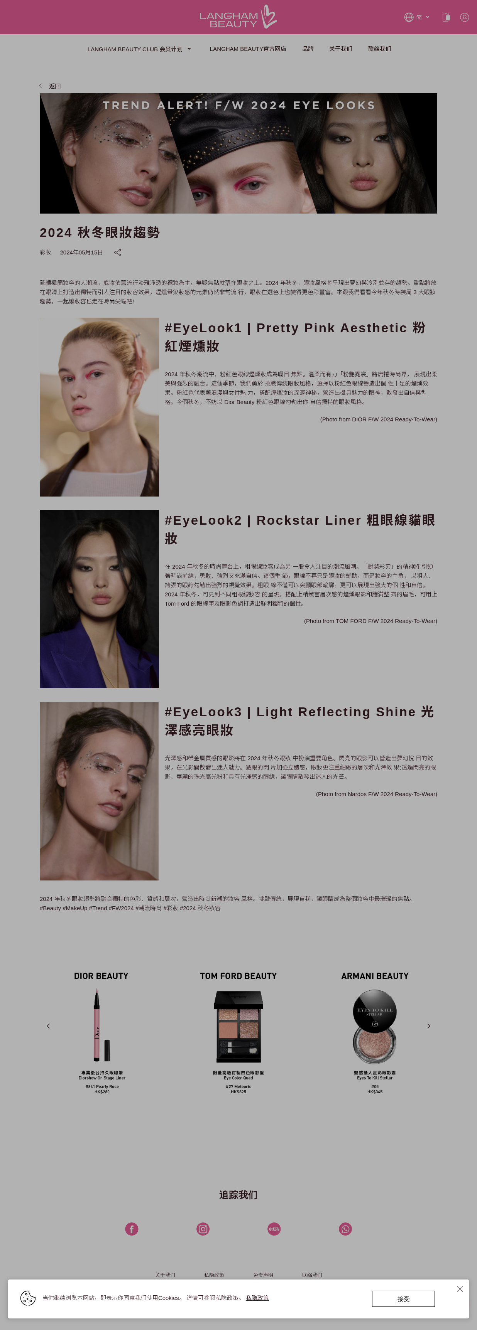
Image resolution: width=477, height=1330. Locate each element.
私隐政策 (257, 1298)
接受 (404, 1299)
